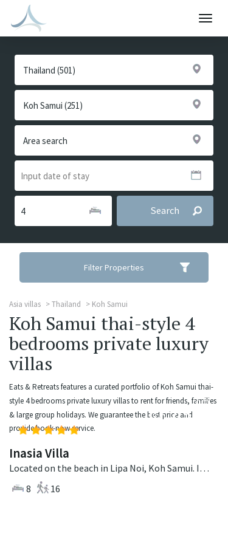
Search (181, 211)
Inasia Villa (39, 453)
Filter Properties (145, 267)
